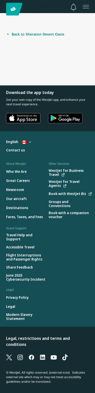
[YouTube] (54, 357)
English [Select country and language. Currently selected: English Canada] (18, 141)
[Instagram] (20, 357)
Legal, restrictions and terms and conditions (38, 341)
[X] (9, 357)
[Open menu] (86, 7)
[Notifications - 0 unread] (73, 7)
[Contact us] (15, 150)
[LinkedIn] (43, 357)
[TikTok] (65, 357)
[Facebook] (31, 357)
